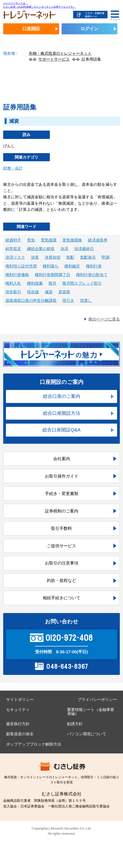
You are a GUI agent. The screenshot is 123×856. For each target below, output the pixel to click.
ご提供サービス (61, 545)
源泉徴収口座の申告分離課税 (30, 300)
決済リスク (15, 257)
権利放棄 (35, 283)
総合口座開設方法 (61, 413)
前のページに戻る (104, 319)
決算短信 (52, 257)
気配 (70, 257)
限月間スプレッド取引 (82, 283)
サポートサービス (54, 59)
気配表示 (88, 257)
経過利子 (13, 240)
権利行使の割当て (92, 275)
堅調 (105, 257)
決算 (35, 257)
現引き (68, 300)
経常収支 (13, 249)
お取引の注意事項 (61, 563)
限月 (52, 283)
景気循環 (48, 240)
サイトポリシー (20, 699)
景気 (31, 240)
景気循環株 (72, 240)
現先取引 (13, 292)
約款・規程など (61, 580)
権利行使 (94, 266)
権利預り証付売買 (21, 266)
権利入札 (13, 283)
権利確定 (72, 266)
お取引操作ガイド (61, 476)
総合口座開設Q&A (61, 429)
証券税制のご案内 (61, 510)
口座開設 (31, 28)
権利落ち (50, 266)
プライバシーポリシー (97, 699)
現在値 (33, 292)
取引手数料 (61, 528)
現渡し (86, 300)
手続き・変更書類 (61, 493)
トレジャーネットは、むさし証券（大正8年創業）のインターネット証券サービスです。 (39, 5)
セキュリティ (18, 710)
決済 (64, 249)
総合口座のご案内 (61, 396)
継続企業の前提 (41, 249)
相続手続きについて (61, 597)
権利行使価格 (17, 275)
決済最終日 (84, 249)
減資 (49, 292)
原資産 (64, 292)
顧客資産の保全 (20, 734)
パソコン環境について (86, 734)
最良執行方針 (18, 724)
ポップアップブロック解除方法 (33, 744)
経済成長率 (98, 240)
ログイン (89, 28)
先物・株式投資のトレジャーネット (60, 53)
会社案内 (61, 458)
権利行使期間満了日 (52, 275)
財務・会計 (13, 168)
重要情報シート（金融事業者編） (90, 712)
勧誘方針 (75, 724)
